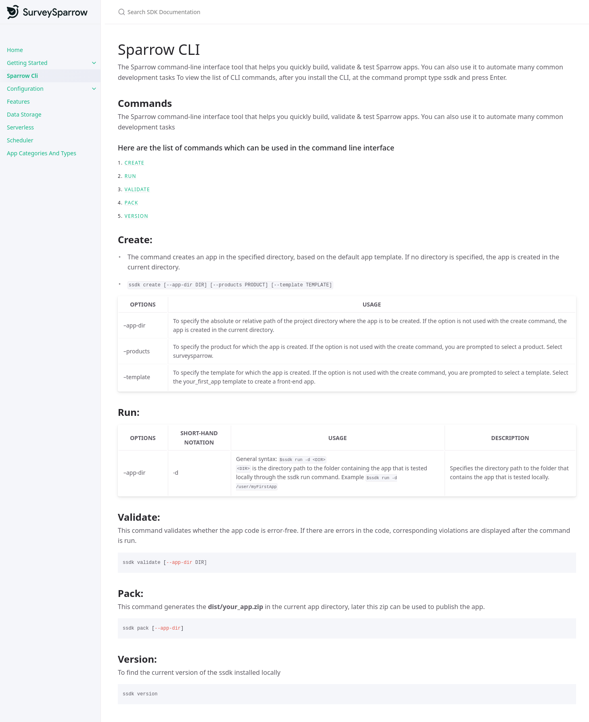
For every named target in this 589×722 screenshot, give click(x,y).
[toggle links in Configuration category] (94, 88)
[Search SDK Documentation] (213, 12)
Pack (131, 202)
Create (134, 162)
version (136, 216)
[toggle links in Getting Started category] (94, 62)
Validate (137, 189)
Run (130, 176)
